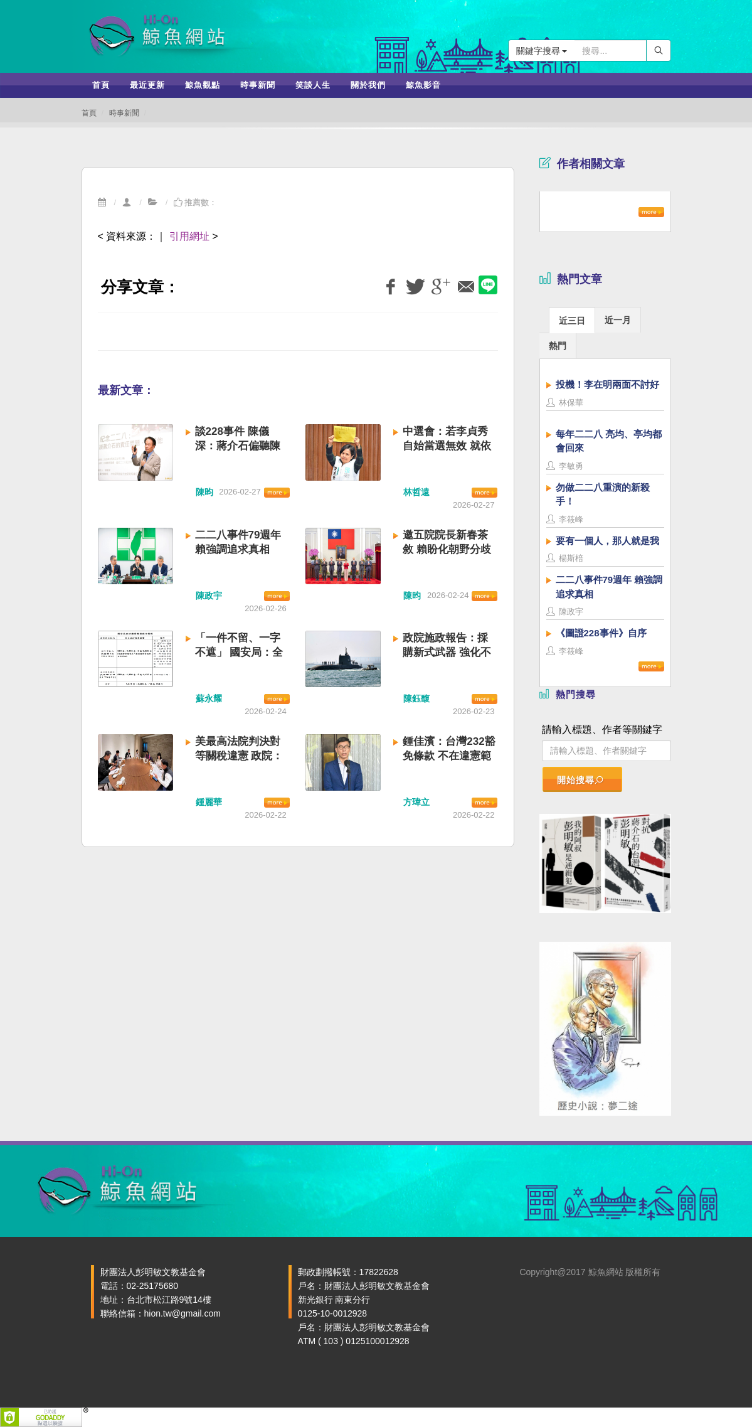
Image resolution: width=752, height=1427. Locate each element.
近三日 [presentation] (572, 321)
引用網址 (189, 236)
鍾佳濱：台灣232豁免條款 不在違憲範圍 (449, 755)
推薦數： (195, 202)
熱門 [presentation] (557, 346)
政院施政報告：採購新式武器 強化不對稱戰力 (447, 652)
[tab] (572, 320)
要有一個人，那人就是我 (607, 540)
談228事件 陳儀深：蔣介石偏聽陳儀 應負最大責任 (237, 445)
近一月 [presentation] (618, 320)
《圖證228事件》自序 (601, 633)
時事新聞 (124, 113)
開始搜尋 (581, 780)
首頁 (89, 113)
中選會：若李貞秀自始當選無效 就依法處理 (447, 445)
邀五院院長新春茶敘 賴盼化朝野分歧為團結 (447, 549)
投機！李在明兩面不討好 (607, 384)
